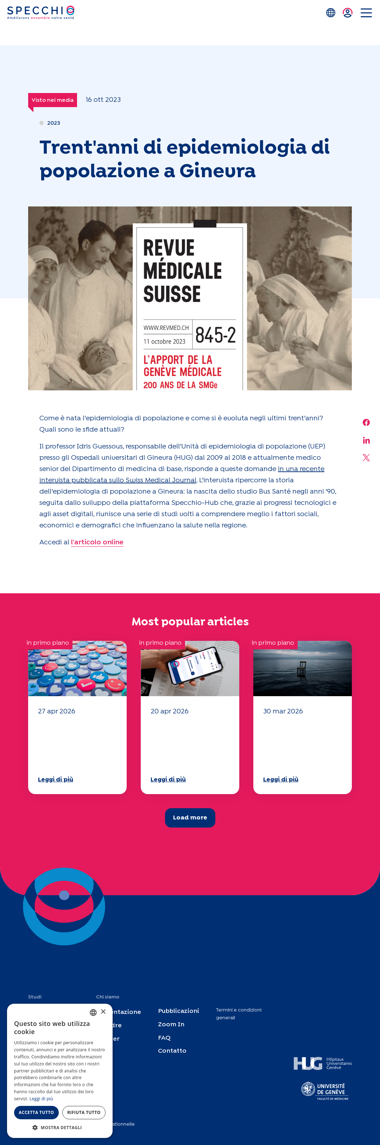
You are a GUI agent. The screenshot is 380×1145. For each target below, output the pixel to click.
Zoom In (171, 1024)
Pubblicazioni (178, 1011)
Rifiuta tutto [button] (84, 1112)
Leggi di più (55, 779)
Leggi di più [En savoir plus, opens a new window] (41, 1099)
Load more (190, 818)
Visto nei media (53, 100)
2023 (53, 123)
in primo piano (47, 643)
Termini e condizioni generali (238, 1014)
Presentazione (118, 1012)
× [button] (103, 1012)
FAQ (164, 1038)
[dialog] (60, 1071)
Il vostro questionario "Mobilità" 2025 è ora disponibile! (73, 745)
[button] (60, 1127)
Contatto (172, 1051)
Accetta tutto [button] (36, 1112)
